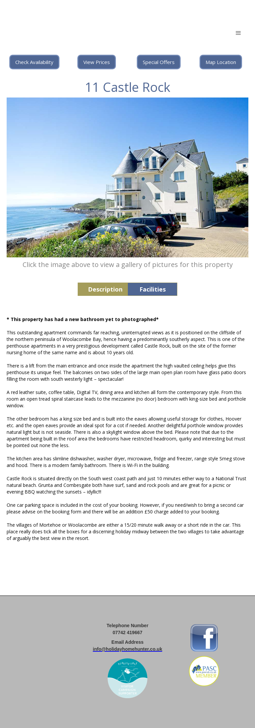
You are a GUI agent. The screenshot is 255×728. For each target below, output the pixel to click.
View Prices (96, 62)
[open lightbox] (127, 177)
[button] (238, 33)
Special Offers (159, 62)
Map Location (221, 62)
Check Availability (34, 62)
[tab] (103, 289)
